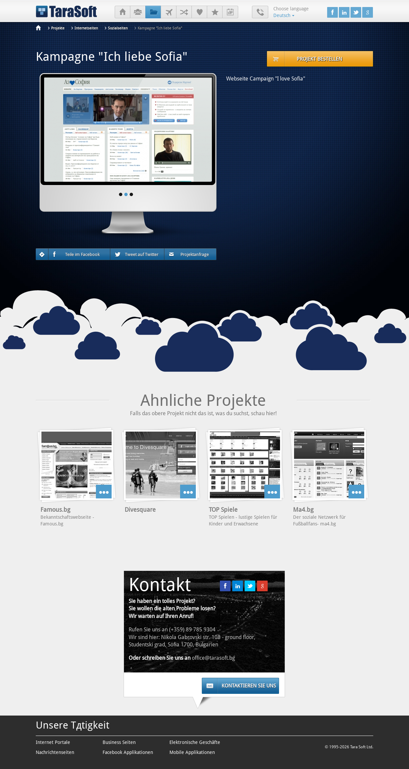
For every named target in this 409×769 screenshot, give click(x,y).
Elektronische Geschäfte (194, 742)
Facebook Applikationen (128, 752)
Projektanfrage (189, 254)
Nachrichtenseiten (55, 752)
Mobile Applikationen (192, 752)
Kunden (168, 12)
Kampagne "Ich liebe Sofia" (160, 28)
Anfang (122, 12)
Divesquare (140, 509)
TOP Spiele (223, 509)
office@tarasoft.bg (213, 658)
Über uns (138, 12)
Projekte (153, 12)
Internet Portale (53, 742)
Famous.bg (55, 509)
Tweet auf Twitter (136, 254)
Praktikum (230, 12)
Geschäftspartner (184, 12)
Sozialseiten (118, 28)
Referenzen (199, 12)
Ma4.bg (303, 509)
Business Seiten (119, 742)
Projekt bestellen (319, 59)
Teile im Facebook (76, 255)
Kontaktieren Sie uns (249, 686)
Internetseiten (86, 28)
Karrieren (215, 12)
